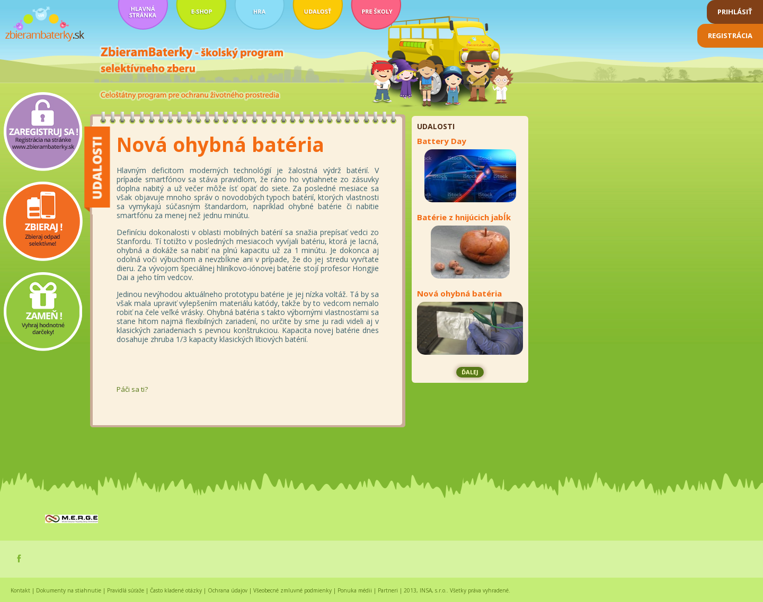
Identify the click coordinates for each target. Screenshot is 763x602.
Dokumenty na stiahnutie (68, 590)
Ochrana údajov (227, 590)
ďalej (470, 372)
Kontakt (20, 590)
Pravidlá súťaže (125, 590)
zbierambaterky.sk (44, 24)
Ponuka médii (355, 590)
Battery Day (441, 141)
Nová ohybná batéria (459, 293)
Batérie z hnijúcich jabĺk (464, 217)
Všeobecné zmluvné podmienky (292, 590)
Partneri (388, 590)
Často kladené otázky (176, 590)
